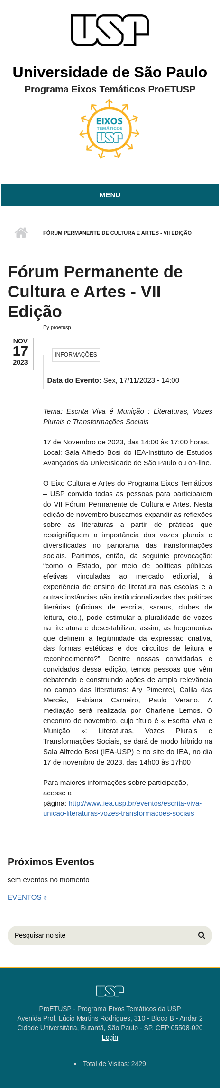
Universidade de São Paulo (110, 72)
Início (21, 233)
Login (110, 1037)
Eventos (26, 897)
